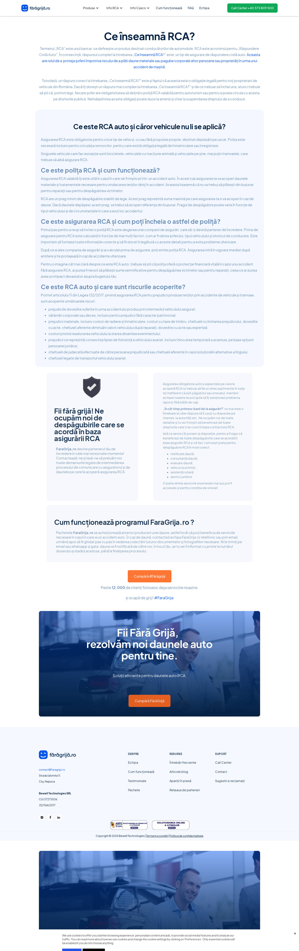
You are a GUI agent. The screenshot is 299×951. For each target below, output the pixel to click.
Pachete (134, 797)
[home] (35, 8)
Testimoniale (137, 788)
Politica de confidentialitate (186, 835)
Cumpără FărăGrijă (149, 708)
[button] (91, 8)
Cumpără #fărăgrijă (149, 583)
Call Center (223, 770)
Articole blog (179, 779)
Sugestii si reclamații (230, 788)
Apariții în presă (180, 788)
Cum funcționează (141, 779)
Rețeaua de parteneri (185, 797)
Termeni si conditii (157, 835)
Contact (221, 779)
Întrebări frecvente (183, 770)
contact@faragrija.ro (52, 772)
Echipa (133, 770)
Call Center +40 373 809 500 (252, 8)
